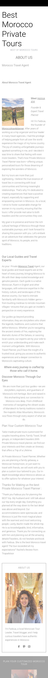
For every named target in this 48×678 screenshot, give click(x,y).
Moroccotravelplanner (13, 128)
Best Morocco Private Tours (17, 29)
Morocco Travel (26, 266)
